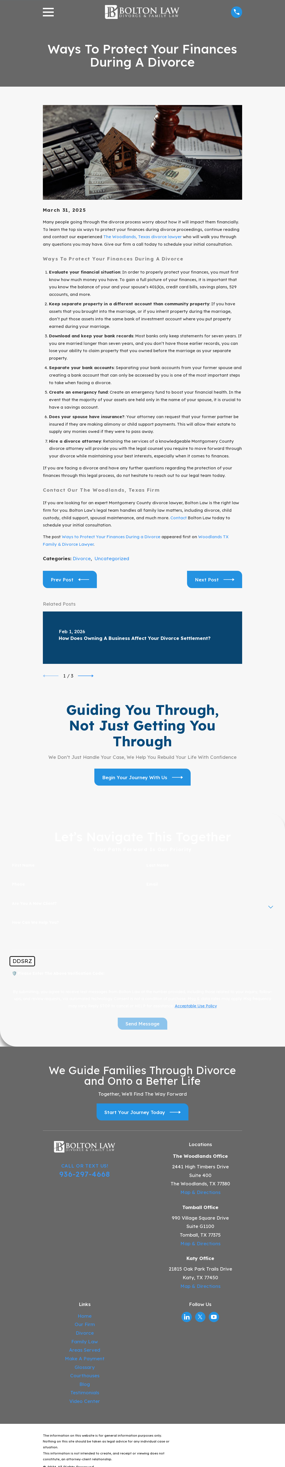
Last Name (157, 865)
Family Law (84, 1341)
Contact (178, 517)
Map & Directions (200, 1192)
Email (152, 884)
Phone (18, 884)
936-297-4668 (84, 1173)
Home (85, 1316)
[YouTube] (214, 1317)
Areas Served (84, 1350)
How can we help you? (35, 922)
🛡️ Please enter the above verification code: (58, 973)
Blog (84, 1384)
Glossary (85, 1367)
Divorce (82, 558)
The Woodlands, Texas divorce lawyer (142, 236)
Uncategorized (112, 558)
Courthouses (84, 1375)
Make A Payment (85, 1358)
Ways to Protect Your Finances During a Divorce (111, 536)
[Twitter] (200, 1317)
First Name (23, 865)
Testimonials (84, 1392)
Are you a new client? (34, 903)
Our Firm (85, 1324)
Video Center (84, 1401)
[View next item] (86, 676)
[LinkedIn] (187, 1317)
